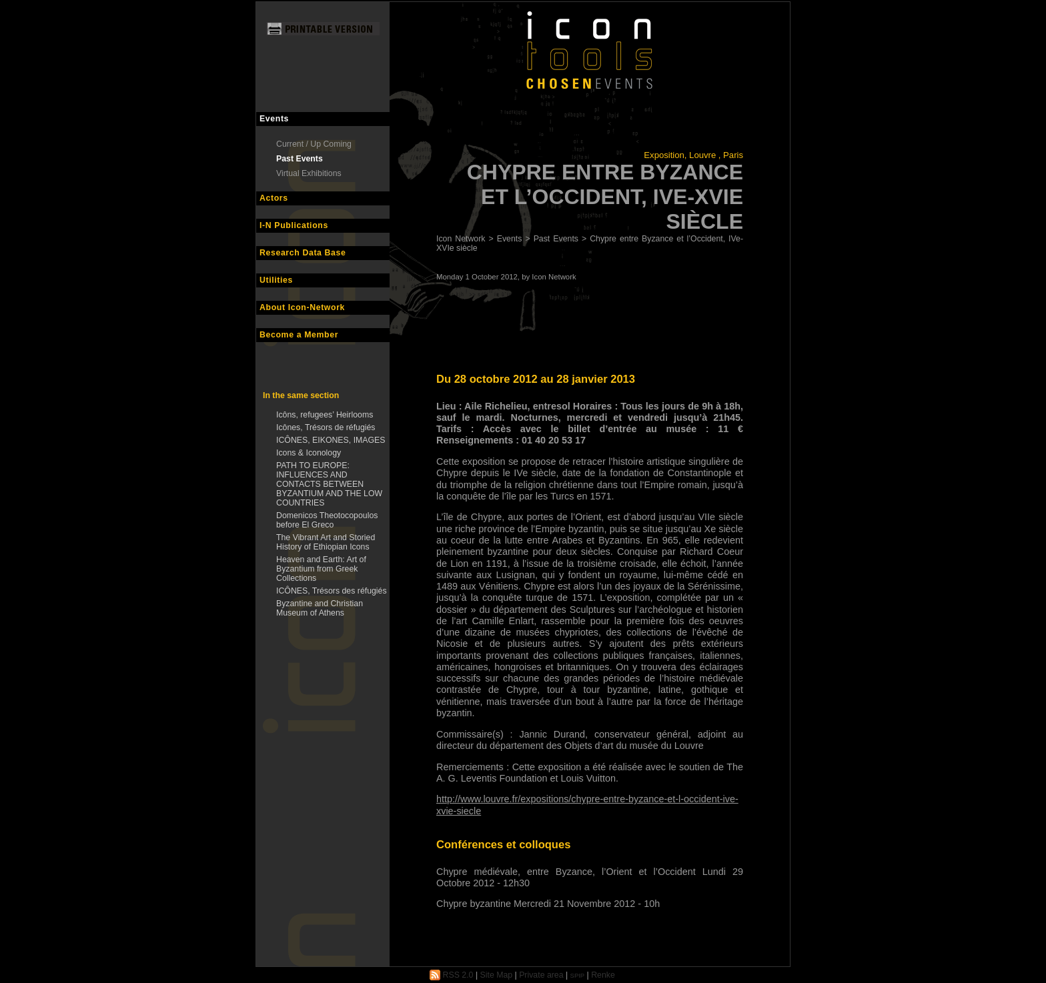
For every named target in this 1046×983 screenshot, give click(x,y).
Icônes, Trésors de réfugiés (326, 427)
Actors (273, 198)
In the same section (301, 395)
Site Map (496, 975)
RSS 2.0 (451, 975)
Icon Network (460, 238)
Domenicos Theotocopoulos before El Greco (327, 520)
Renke (603, 975)
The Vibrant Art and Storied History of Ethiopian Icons (325, 542)
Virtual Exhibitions (309, 173)
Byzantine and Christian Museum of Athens (319, 608)
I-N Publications (293, 225)
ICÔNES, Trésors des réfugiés (331, 591)
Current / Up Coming (314, 144)
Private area (541, 975)
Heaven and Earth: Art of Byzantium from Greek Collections (321, 569)
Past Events (299, 158)
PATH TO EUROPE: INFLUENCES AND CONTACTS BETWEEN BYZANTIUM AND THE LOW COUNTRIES (329, 484)
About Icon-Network (302, 307)
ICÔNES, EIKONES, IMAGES (331, 440)
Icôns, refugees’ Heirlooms (324, 414)
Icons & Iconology (308, 452)
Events (274, 118)
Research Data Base (302, 252)
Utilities (276, 280)
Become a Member (298, 334)
